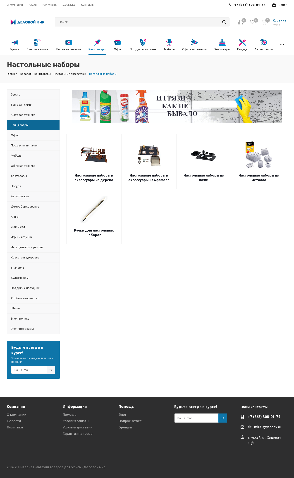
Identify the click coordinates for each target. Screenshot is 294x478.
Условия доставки (77, 427)
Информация (75, 406)
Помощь (69, 414)
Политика (15, 427)
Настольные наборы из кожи (204, 177)
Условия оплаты (76, 421)
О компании (16, 414)
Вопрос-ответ (130, 421)
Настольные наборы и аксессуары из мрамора (149, 177)
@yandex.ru (272, 427)
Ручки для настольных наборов (94, 232)
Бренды (125, 427)
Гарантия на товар (78, 433)
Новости (14, 421)
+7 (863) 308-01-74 (264, 417)
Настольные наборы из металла (259, 177)
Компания (16, 406)
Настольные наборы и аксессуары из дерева (93, 177)
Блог (123, 414)
